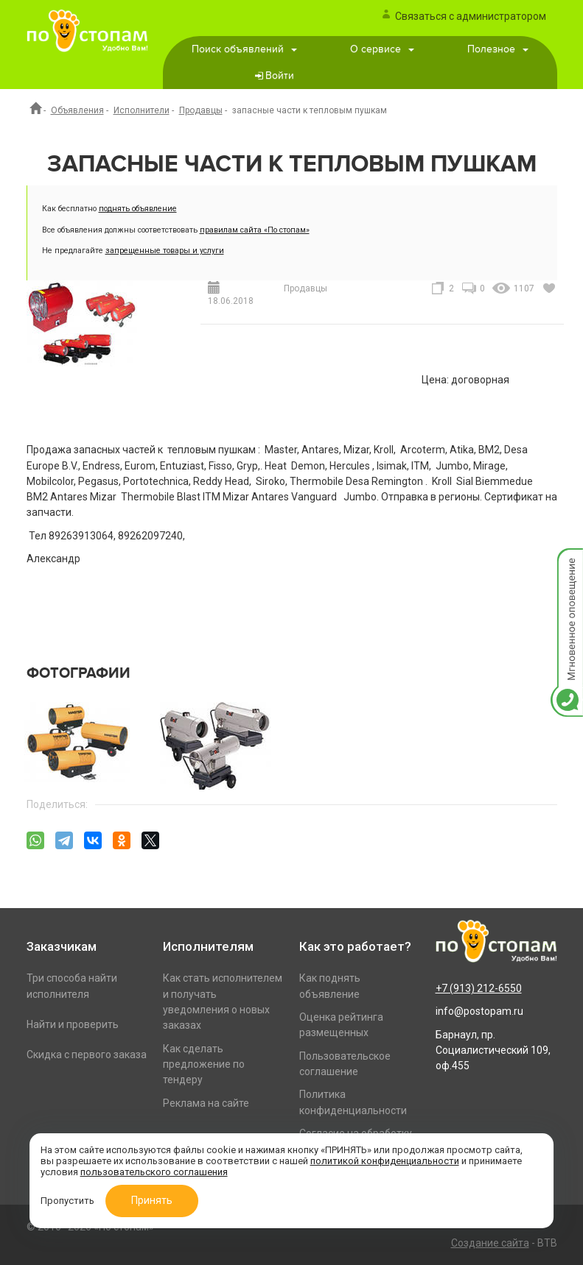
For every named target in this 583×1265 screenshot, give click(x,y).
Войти (279, 76)
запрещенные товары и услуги (164, 250)
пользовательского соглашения (154, 1171)
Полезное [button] (497, 49)
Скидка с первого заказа (87, 1054)
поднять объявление (138, 208)
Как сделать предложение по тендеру (204, 1064)
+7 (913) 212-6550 (479, 988)
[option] (84, 742)
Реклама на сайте (206, 1103)
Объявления (77, 110)
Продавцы (201, 110)
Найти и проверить (73, 1024)
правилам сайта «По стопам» (255, 230)
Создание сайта (490, 1243)
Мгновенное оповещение (567, 563)
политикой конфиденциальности (384, 1160)
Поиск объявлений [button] (244, 49)
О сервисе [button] (382, 49)
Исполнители (142, 110)
